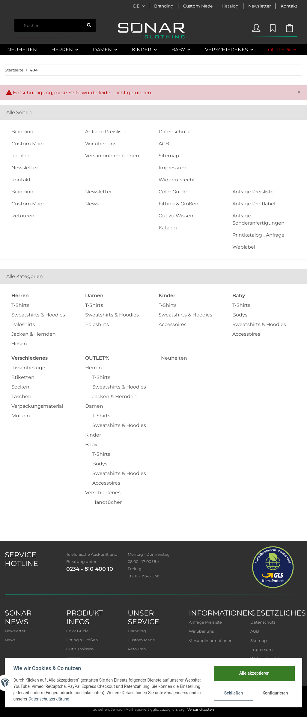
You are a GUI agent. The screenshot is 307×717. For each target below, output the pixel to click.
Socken (20, 387)
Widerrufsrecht (177, 180)
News (92, 204)
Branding (164, 6)
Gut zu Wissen (176, 216)
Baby (91, 444)
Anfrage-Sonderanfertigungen (258, 219)
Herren (93, 368)
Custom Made (198, 6)
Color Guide (173, 192)
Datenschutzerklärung (87, 699)
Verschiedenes (103, 492)
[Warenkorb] (289, 26)
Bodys (239, 315)
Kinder (93, 435)
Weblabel (243, 247)
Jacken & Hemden (33, 334)
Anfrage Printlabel (253, 204)
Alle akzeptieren (253, 673)
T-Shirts (20, 305)
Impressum (172, 168)
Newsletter (259, 6)
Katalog (230, 6)
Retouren (22, 216)
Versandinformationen (112, 156)
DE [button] (136, 6)
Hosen (19, 343)
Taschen (21, 396)
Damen (94, 406)
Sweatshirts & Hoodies (38, 315)
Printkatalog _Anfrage (258, 235)
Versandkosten (200, 709)
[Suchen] (48, 25)
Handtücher (107, 502)
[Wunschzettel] (272, 26)
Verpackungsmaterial (37, 406)
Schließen (232, 693)
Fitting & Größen (178, 204)
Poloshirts (23, 324)
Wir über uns (100, 144)
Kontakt (289, 6)
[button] (256, 26)
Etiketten (22, 377)
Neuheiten (174, 358)
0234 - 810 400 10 (89, 569)
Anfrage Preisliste (106, 132)
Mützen (20, 416)
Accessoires (172, 324)
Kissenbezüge (28, 368)
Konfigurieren (274, 693)
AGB (164, 144)
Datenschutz (174, 132)
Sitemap (169, 156)
